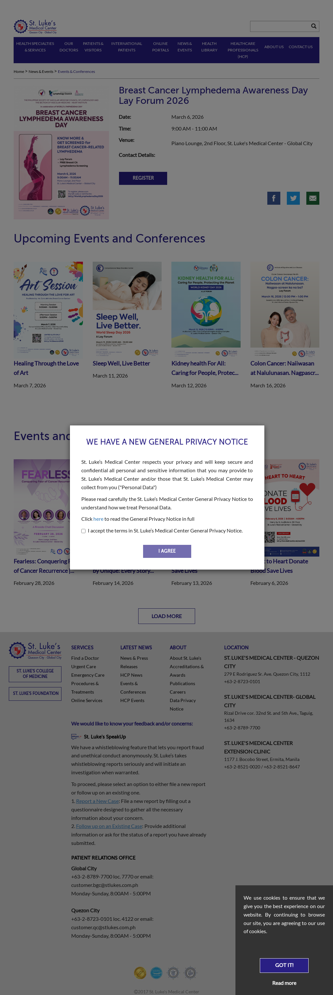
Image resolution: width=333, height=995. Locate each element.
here (98, 519)
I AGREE (167, 551)
